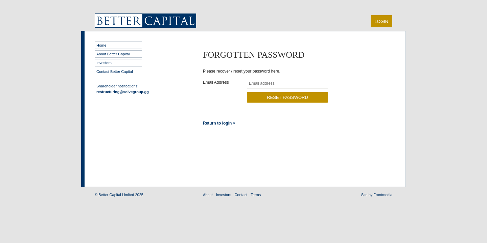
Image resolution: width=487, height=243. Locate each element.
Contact (240, 195)
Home (101, 45)
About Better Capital (113, 54)
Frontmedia (382, 195)
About (208, 195)
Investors (104, 63)
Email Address (216, 82)
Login (381, 21)
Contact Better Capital (114, 72)
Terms (256, 195)
